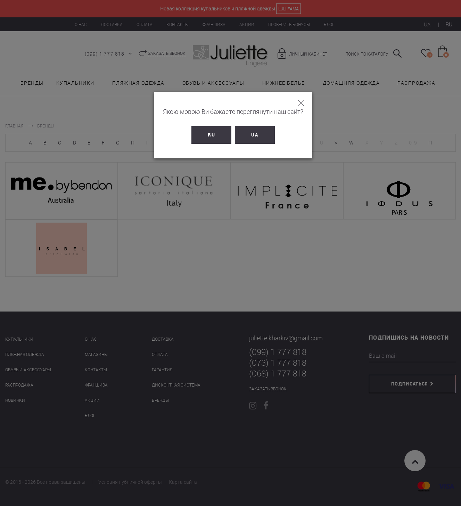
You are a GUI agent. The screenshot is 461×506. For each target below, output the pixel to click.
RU (209, 135)
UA (252, 135)
